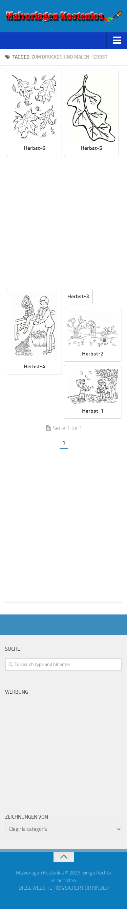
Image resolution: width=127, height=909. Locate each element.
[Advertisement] (63, 222)
